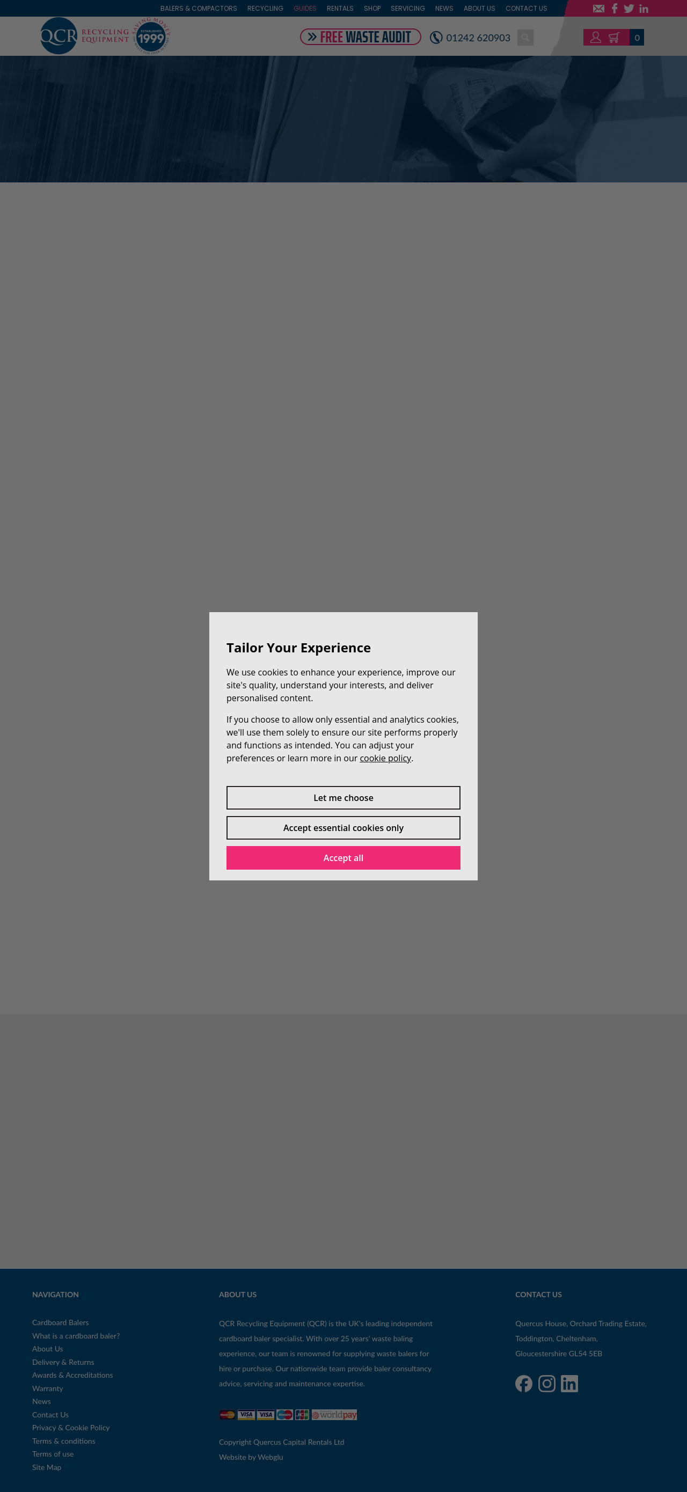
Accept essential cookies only (343, 828)
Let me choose (343, 798)
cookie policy (385, 758)
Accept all (343, 858)
